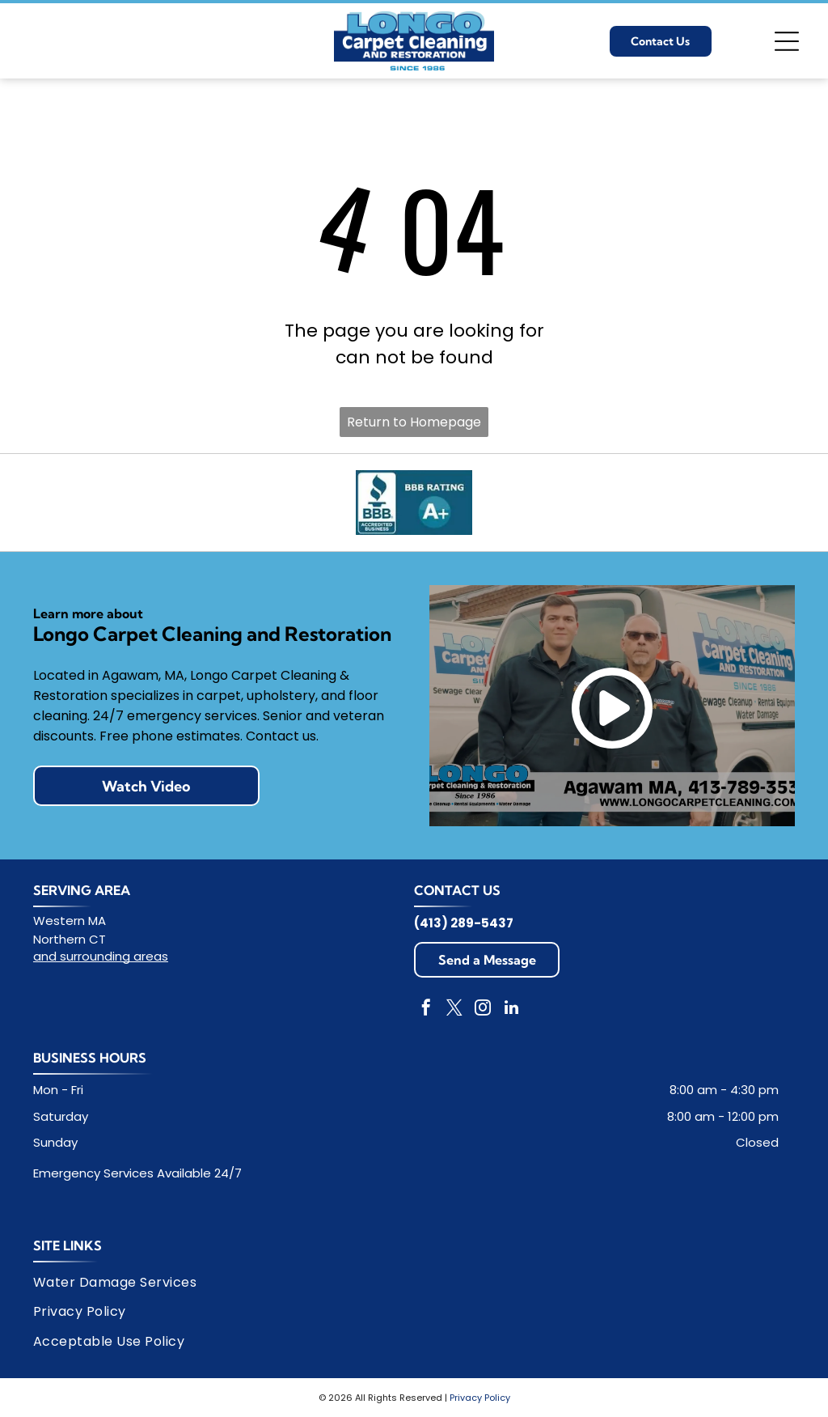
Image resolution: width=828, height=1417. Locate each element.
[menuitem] (121, 1282)
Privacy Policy (480, 1397)
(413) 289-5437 (463, 922)
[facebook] (426, 1009)
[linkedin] (511, 1009)
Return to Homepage (414, 422)
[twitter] (454, 1009)
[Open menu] (787, 41)
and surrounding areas (100, 956)
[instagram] (483, 1009)
